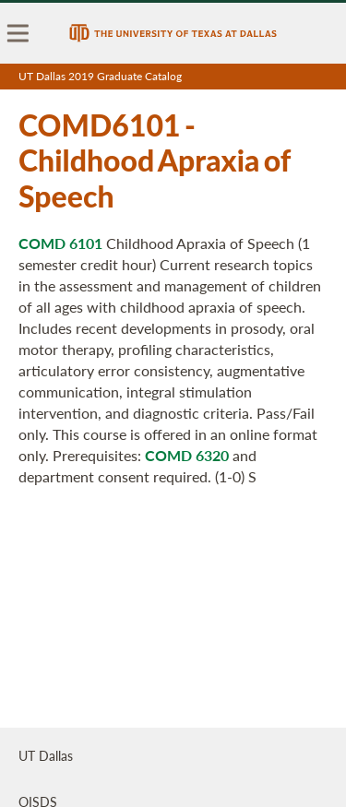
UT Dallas (45, 755)
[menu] (18, 33)
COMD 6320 (187, 455)
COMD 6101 (60, 243)
